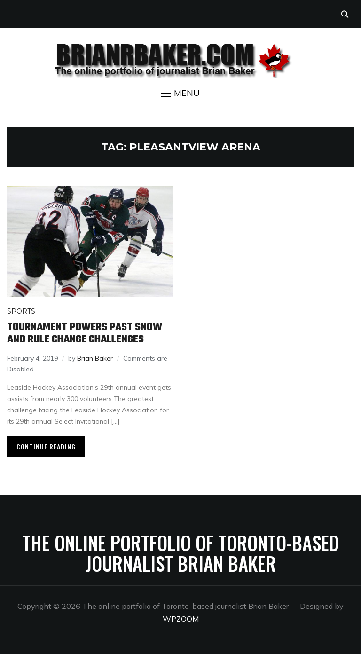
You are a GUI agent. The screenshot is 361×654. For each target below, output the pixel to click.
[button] (180, 93)
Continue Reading (46, 446)
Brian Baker (95, 358)
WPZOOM (181, 618)
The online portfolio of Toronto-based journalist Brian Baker (180, 552)
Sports (21, 311)
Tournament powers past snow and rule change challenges (84, 333)
